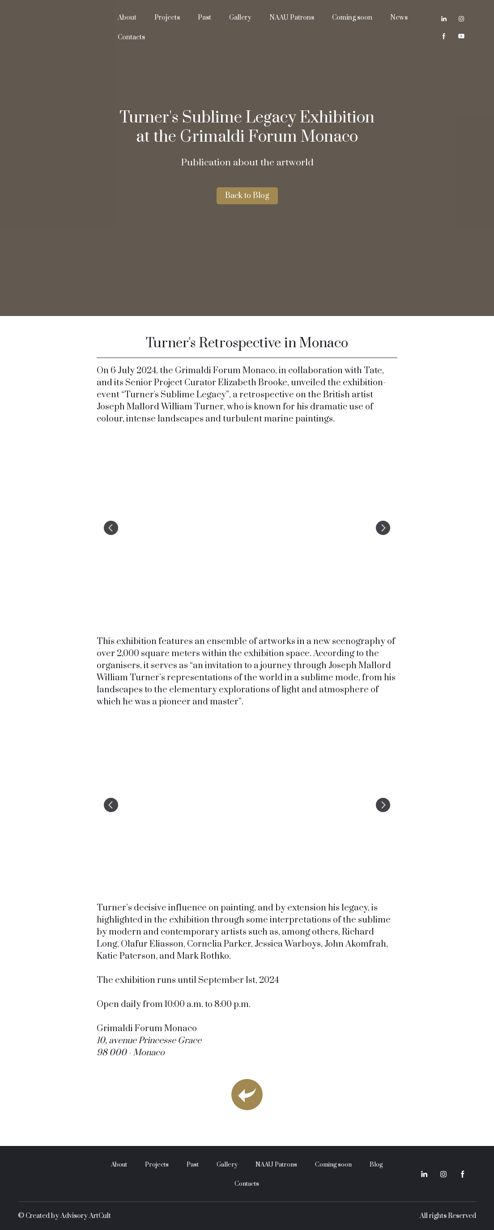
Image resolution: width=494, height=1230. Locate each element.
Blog (376, 1165)
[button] (444, 18)
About (127, 17)
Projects (167, 17)
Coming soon (352, 17)
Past (204, 17)
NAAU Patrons (291, 17)
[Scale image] (247, 528)
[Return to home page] (61, 27)
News (399, 17)
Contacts (131, 37)
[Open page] (247, 1094)
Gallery (240, 17)
